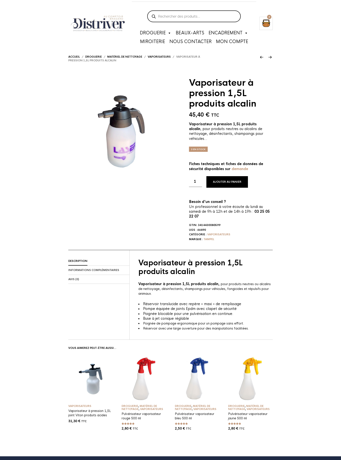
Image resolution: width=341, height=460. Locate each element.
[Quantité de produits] (195, 185)
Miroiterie (152, 42)
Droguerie (155, 33)
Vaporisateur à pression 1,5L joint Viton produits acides (89, 417)
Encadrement (228, 33)
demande (240, 172)
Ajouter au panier (227, 185)
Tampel (209, 243)
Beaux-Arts (190, 33)
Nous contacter (190, 42)
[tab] (98, 264)
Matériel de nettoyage (124, 60)
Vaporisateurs (159, 60)
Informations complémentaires (93, 273)
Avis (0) (73, 282)
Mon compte (232, 42)
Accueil (74, 60)
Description (77, 264)
